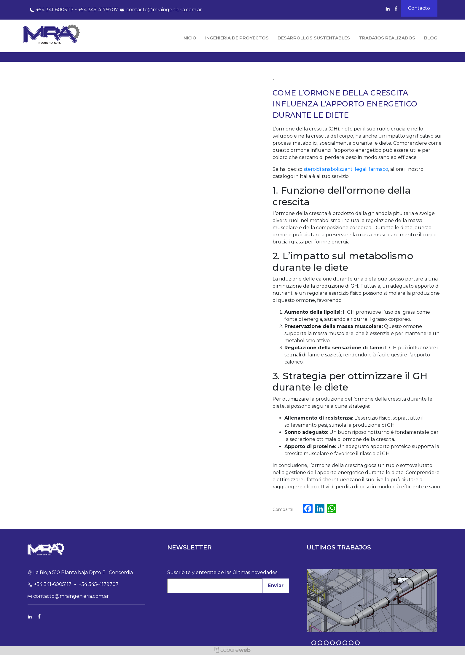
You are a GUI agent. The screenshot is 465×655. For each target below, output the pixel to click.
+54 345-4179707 (98, 9)
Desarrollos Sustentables (314, 38)
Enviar (276, 585)
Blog (430, 38)
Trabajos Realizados (387, 38)
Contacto (419, 8)
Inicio (189, 38)
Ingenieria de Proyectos (237, 38)
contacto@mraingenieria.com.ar (160, 9)
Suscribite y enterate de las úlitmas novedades (222, 572)
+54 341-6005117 (51, 9)
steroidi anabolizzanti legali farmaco (346, 169)
